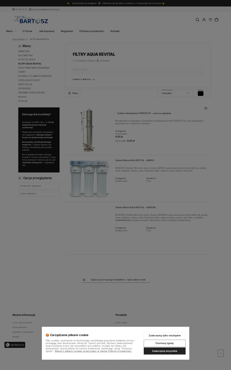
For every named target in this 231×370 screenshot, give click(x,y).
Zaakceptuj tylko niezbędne (165, 335)
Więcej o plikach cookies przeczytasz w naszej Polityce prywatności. (93, 351)
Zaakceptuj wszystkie (164, 350)
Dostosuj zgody (165, 343)
